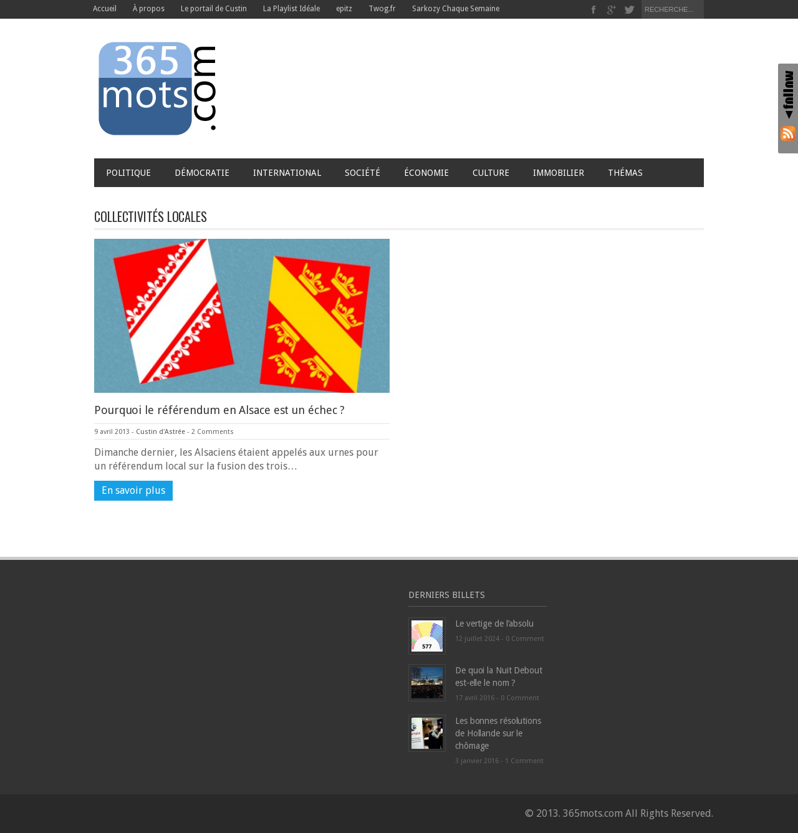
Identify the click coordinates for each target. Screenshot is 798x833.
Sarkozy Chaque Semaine (455, 8)
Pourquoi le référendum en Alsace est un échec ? (219, 409)
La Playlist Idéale (291, 8)
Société (362, 173)
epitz (344, 8)
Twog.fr (382, 8)
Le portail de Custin (214, 8)
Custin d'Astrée (160, 432)
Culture (491, 173)
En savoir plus (133, 490)
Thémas (628, 173)
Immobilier (558, 173)
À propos (149, 8)
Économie (426, 173)
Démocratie (202, 173)
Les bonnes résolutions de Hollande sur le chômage (498, 733)
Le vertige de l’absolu (494, 623)
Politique (128, 173)
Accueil (105, 8)
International (287, 173)
